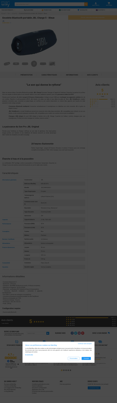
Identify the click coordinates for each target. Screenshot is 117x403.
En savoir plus (29, 354)
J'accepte (86, 358)
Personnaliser (74, 358)
